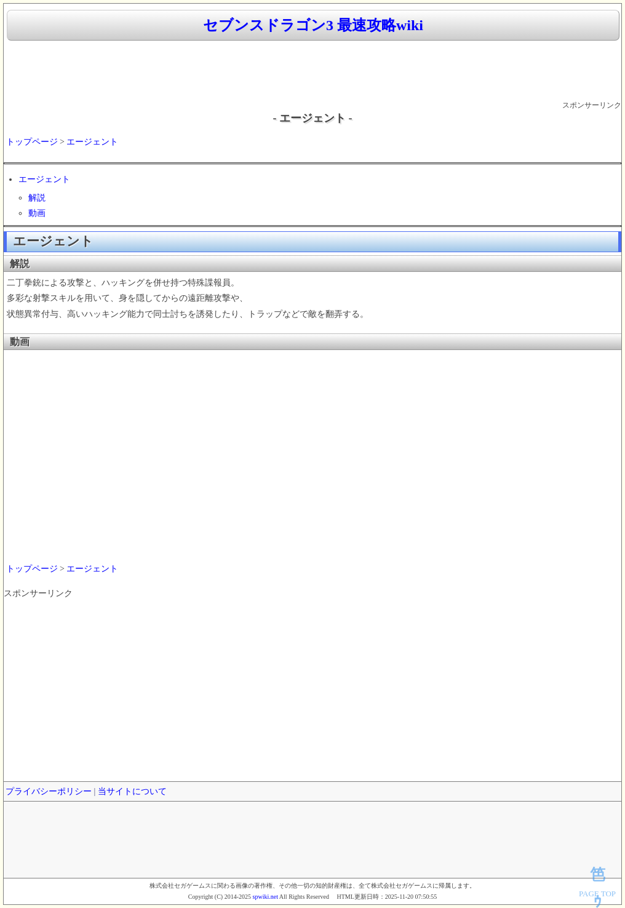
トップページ (32, 141)
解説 (37, 197)
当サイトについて (132, 791)
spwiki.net (265, 896)
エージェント (92, 141)
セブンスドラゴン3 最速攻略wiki (313, 25)
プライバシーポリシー (49, 791)
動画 (37, 213)
